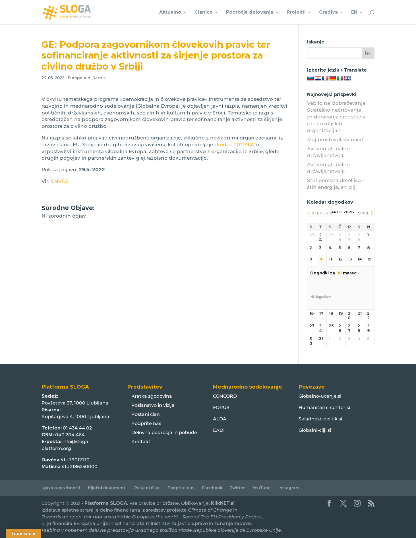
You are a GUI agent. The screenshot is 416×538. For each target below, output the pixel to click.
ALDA (219, 419)
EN (354, 12)
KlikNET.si (223, 503)
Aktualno (170, 12)
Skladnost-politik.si (320, 419)
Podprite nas (146, 423)
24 (320, 237)
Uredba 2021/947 (234, 144)
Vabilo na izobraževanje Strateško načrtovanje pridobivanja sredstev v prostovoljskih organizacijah (336, 116)
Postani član (145, 414)
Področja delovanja (249, 12)
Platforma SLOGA (105, 503)
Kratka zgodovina (151, 396)
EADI (219, 430)
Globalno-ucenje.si (320, 396)
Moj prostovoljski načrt (335, 139)
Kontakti (141, 441)
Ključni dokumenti (107, 487)
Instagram (289, 487)
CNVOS (60, 181)
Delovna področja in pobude (164, 432)
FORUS (221, 407)
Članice (203, 12)
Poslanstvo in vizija (153, 405)
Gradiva (328, 12)
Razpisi (99, 77)
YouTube (262, 487)
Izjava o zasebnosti (61, 487)
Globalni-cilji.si (315, 430)
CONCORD (225, 396)
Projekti (296, 12)
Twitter (237, 487)
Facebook (212, 487)
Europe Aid (79, 77)
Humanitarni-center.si (324, 407)
